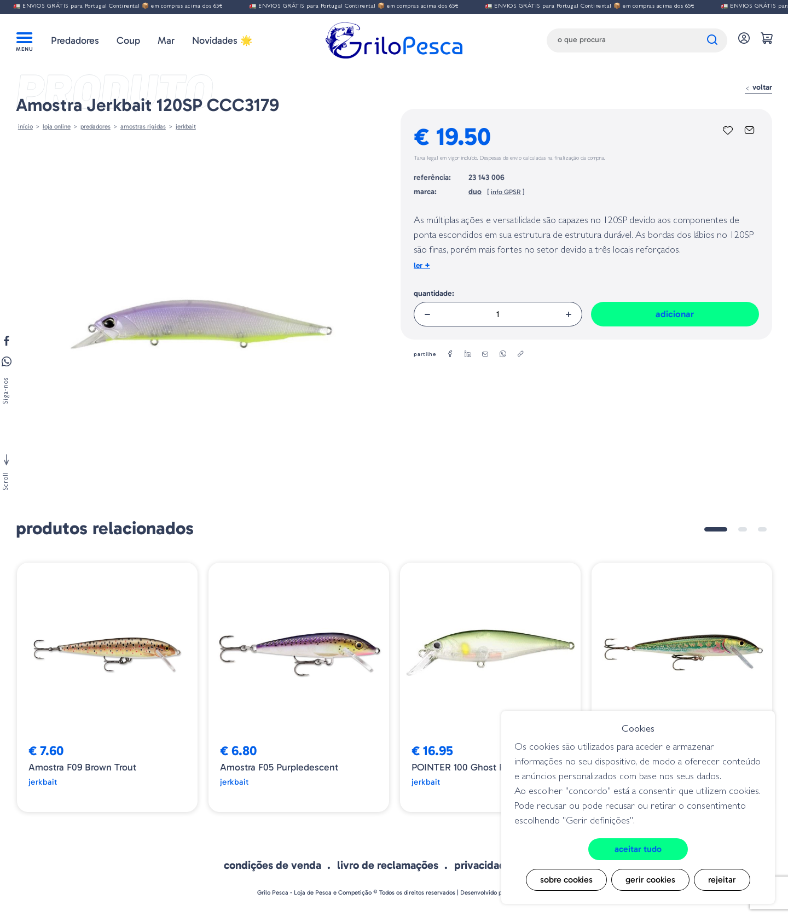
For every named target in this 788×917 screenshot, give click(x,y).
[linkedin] (468, 354)
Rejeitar (722, 879)
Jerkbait (186, 126)
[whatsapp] (503, 354)
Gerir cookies (650, 879)
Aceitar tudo (638, 849)
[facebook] (450, 354)
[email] (485, 354)
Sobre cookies (566, 879)
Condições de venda (272, 865)
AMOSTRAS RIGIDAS (143, 126)
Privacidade (483, 865)
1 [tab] (715, 529)
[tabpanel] (107, 687)
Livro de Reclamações (387, 865)
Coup (128, 40)
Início (25, 126)
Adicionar (675, 313)
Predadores (75, 40)
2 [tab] (742, 529)
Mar (166, 40)
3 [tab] (762, 529)
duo (475, 191)
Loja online (57, 126)
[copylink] (520, 354)
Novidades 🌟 (222, 40)
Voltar (758, 87)
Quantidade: (434, 293)
